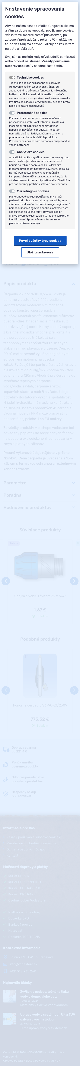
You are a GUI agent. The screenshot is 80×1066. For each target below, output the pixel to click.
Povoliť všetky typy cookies (40, 241)
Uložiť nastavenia (40, 252)
